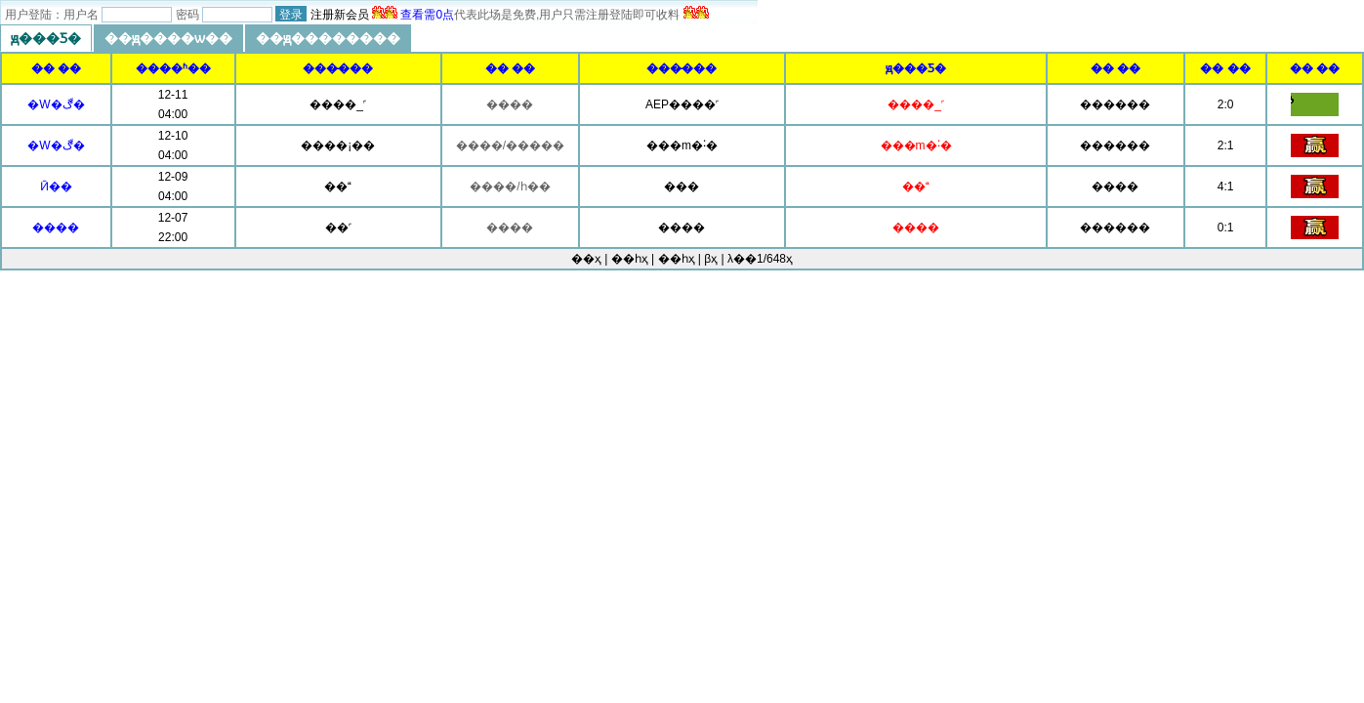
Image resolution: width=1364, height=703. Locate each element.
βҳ (711, 259)
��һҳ (676, 259)
